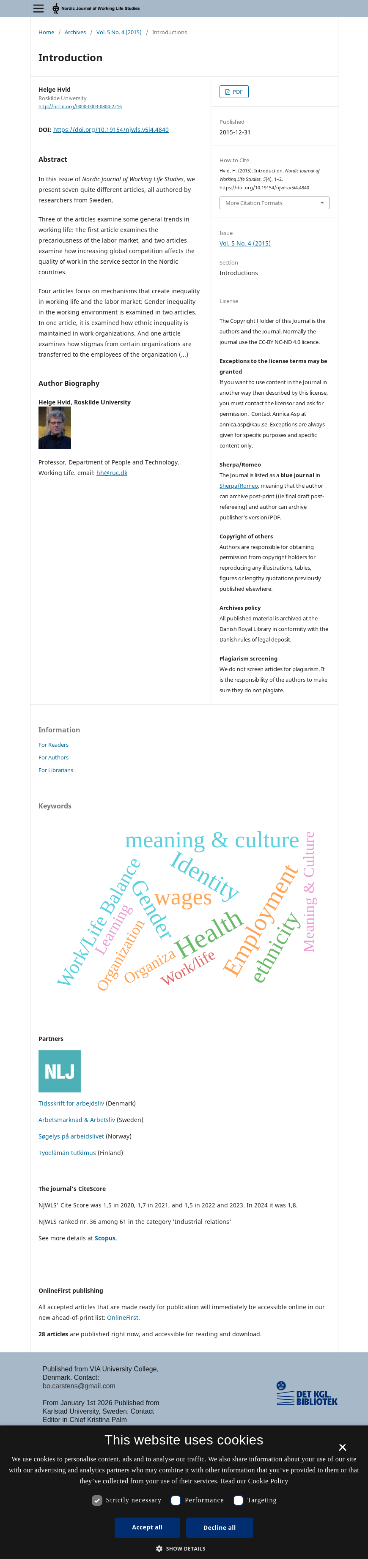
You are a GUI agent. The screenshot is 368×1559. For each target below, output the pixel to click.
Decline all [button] (219, 1528)
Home (46, 32)
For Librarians (55, 770)
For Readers (53, 744)
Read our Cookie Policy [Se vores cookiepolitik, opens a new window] (254, 1481)
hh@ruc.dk (111, 473)
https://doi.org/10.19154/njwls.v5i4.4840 (111, 130)
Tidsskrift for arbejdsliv (71, 1103)
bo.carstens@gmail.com (79, 1386)
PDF (237, 92)
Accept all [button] (147, 1527)
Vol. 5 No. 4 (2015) (119, 32)
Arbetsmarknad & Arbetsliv (77, 1120)
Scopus (105, 1238)
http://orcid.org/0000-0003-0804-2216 (80, 106)
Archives (75, 32)
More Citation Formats (254, 203)
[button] (184, 1548)
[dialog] (184, 1492)
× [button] (342, 1450)
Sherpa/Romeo (239, 485)
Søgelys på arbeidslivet (71, 1136)
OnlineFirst (122, 1317)
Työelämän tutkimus (67, 1153)
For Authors (53, 757)
